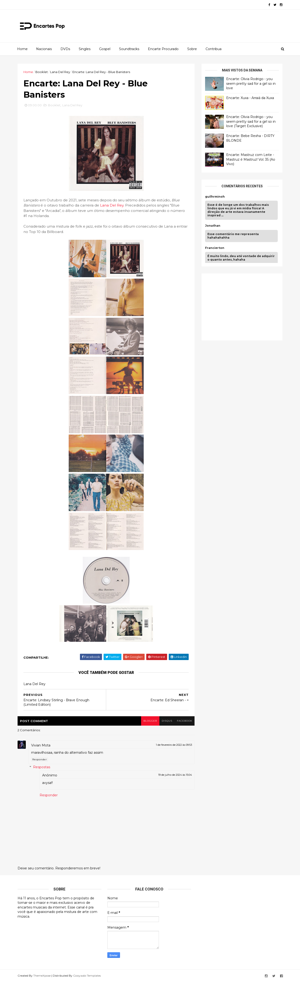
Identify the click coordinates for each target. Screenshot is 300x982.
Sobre (192, 49)
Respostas (41, 767)
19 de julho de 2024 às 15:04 (175, 774)
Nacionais (44, 49)
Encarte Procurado (163, 49)
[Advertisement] (240, 306)
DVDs (65, 49)
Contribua (213, 49)
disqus (167, 720)
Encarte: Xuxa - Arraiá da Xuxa (250, 98)
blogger (150, 720)
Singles (84, 49)
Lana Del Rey (60, 72)
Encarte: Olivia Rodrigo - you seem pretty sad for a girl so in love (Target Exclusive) (251, 121)
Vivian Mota (40, 745)
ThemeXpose (42, 975)
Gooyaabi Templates (87, 975)
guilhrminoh (215, 196)
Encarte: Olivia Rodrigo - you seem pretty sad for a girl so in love (251, 83)
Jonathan (212, 225)
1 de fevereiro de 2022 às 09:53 (174, 744)
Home (22, 49)
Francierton (214, 248)
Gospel (104, 49)
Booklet (41, 72)
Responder (39, 759)
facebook (184, 720)
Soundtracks (129, 49)
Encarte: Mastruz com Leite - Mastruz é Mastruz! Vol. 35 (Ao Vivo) (250, 159)
